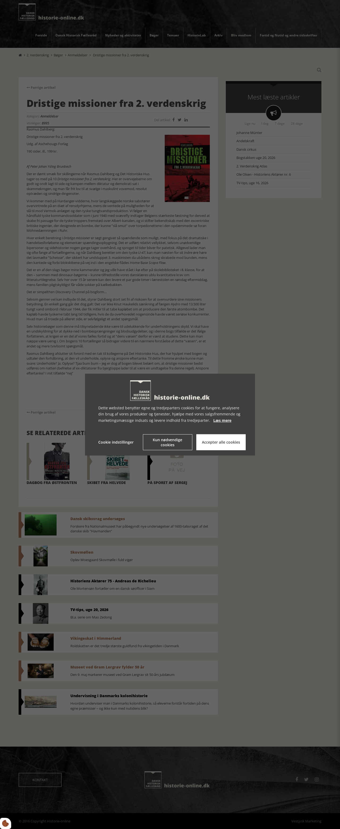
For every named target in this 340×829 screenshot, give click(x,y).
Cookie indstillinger (116, 442)
